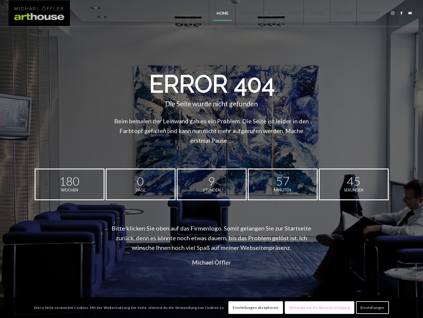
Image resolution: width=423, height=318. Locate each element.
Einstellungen (372, 307)
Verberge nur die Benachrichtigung (319, 307)
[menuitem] (222, 13)
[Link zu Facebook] (401, 13)
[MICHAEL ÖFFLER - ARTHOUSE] (39, 13)
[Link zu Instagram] (392, 13)
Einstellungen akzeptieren (255, 307)
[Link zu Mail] (410, 13)
